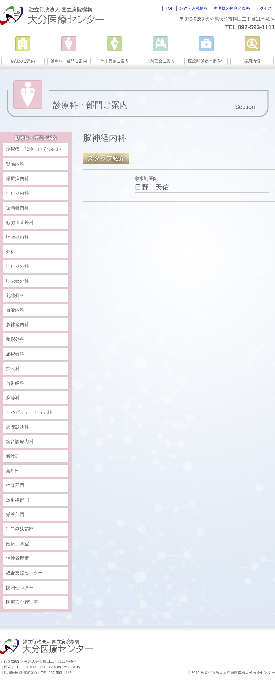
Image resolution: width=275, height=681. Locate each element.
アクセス (264, 8)
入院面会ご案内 (160, 61)
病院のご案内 (23, 61)
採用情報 (252, 61)
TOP (170, 8)
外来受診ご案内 (115, 61)
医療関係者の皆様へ (206, 61)
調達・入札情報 (194, 8)
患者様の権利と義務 (232, 8)
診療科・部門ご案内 (69, 61)
